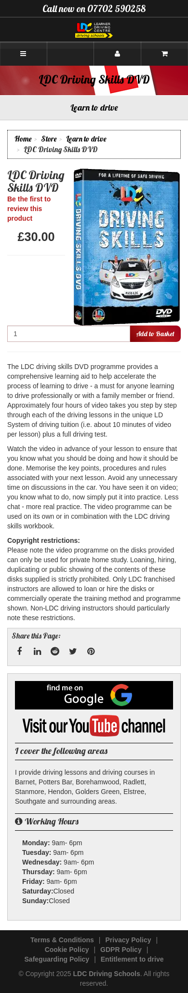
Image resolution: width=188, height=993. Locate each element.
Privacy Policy (128, 940)
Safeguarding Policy (57, 959)
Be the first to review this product (29, 208)
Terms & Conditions (62, 940)
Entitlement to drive (132, 959)
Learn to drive (86, 138)
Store (49, 138)
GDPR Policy (121, 949)
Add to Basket (155, 333)
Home (23, 138)
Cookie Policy (67, 949)
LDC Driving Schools (106, 974)
